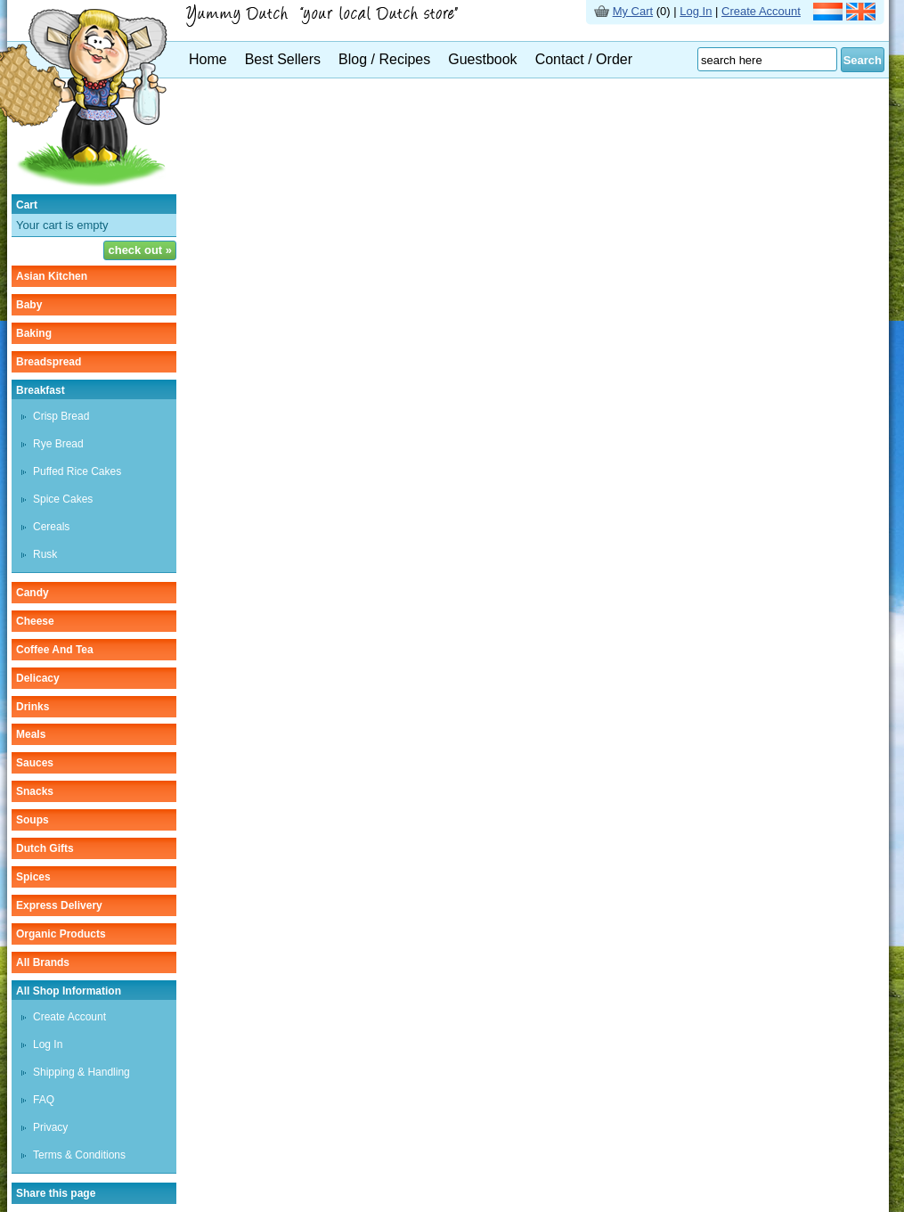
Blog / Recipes (384, 59)
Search (862, 60)
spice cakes (63, 499)
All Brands (42, 962)
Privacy (50, 1127)
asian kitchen (51, 276)
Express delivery (59, 905)
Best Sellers (283, 59)
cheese (35, 621)
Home (208, 59)
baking (34, 333)
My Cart (633, 11)
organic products (61, 934)
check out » (140, 250)
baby (29, 305)
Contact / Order (583, 59)
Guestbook (482, 59)
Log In (696, 11)
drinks (32, 706)
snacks (34, 791)
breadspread (48, 362)
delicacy (38, 678)
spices (33, 877)
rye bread (58, 444)
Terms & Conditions (79, 1155)
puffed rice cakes (77, 471)
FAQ (43, 1099)
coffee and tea (55, 649)
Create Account (761, 11)
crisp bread (61, 416)
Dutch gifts (45, 848)
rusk (45, 554)
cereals (51, 526)
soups (32, 820)
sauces (34, 763)
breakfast (40, 390)
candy (32, 592)
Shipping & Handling (81, 1072)
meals (30, 734)
